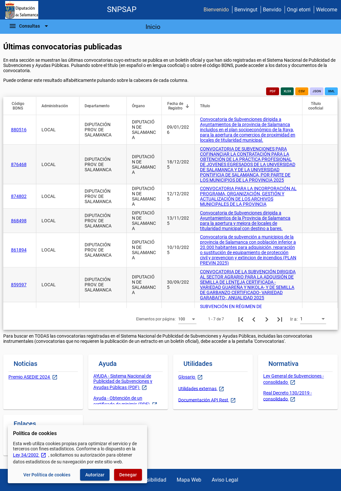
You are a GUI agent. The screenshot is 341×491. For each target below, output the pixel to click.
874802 (19, 196)
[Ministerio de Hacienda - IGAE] (21, 10)
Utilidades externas (198, 388)
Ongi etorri (299, 9)
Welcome (326, 9)
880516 (19, 129)
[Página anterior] (253, 319)
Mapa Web (189, 480)
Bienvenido (216, 9)
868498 (19, 220)
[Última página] (279, 319)
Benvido (272, 9)
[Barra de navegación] (29, 26)
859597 (19, 284)
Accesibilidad (151, 480)
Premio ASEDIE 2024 (29, 377)
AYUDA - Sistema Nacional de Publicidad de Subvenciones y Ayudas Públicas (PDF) (122, 381)
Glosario (187, 377)
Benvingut (245, 9)
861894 (19, 249)
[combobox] (187, 319)
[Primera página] (240, 319)
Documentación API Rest (203, 399)
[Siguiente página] (266, 319)
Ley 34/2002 (29, 455)
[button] (21, 105)
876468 (19, 164)
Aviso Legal (225, 480)
